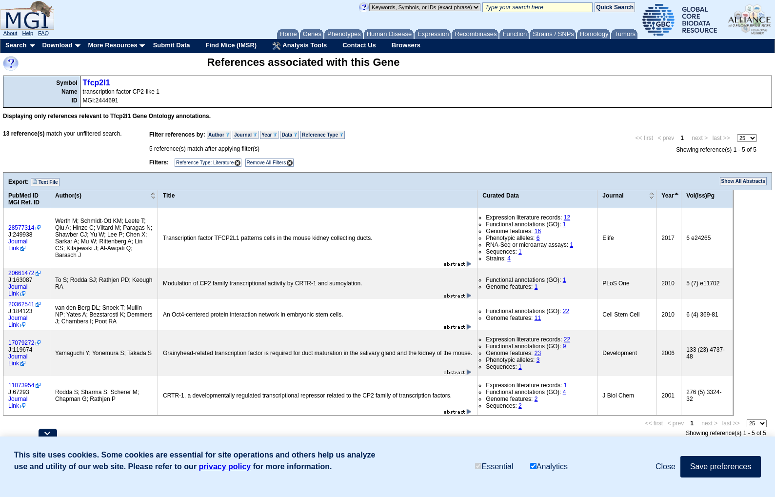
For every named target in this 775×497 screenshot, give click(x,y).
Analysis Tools (299, 45)
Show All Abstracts (743, 181)
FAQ (43, 33)
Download (57, 45)
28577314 (21, 227)
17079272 (21, 342)
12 (567, 217)
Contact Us (359, 45)
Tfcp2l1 (96, 83)
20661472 (21, 273)
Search (15, 45)
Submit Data (171, 45)
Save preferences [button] (720, 466)
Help (27, 33)
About (10, 33)
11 (538, 318)
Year (269, 135)
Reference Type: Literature (205, 162)
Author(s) (68, 195)
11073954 (21, 385)
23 (538, 353)
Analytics (549, 466)
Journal (245, 135)
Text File (45, 182)
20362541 (21, 304)
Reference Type (322, 135)
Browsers (406, 45)
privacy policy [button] (225, 466)
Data (289, 135)
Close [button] (666, 466)
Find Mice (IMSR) (231, 45)
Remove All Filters (266, 162)
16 (538, 231)
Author (219, 135)
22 (566, 311)
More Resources (112, 45)
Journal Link (17, 245)
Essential (494, 466)
